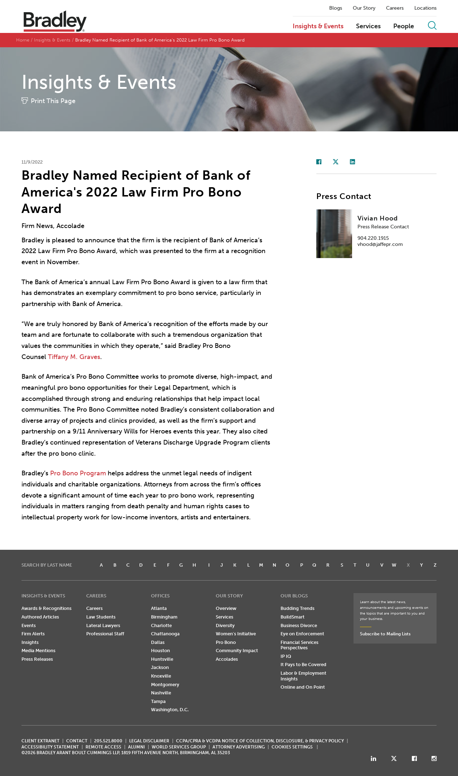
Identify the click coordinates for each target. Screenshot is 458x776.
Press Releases (37, 659)
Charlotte (161, 625)
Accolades (227, 659)
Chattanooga (165, 633)
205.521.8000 (108, 740)
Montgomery (165, 684)
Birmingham (164, 617)
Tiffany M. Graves (74, 357)
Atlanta (159, 608)
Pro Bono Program (78, 473)
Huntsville (162, 659)
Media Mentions (38, 650)
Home (22, 40)
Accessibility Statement (50, 747)
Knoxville (161, 676)
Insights (30, 642)
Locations (425, 8)
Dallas (158, 642)
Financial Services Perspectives (299, 645)
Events (28, 625)
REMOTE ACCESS (103, 747)
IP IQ (286, 656)
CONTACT (76, 740)
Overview (226, 608)
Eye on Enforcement (302, 633)
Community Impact (237, 650)
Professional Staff (105, 633)
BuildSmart (292, 617)
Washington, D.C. (170, 709)
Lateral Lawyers (103, 625)
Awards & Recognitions (46, 608)
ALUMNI (136, 747)
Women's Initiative (236, 633)
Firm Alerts (33, 633)
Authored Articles (40, 617)
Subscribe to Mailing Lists (385, 633)
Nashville (161, 692)
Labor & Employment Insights (303, 676)
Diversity (225, 625)
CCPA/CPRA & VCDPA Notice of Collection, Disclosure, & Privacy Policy (260, 740)
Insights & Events (318, 26)
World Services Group (179, 747)
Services (368, 26)
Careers (395, 8)
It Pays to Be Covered (303, 664)
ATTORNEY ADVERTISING (239, 747)
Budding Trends (298, 608)
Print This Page (53, 101)
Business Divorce (299, 625)
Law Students (101, 617)
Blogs (335, 8)
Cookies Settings (292, 747)
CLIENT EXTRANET (40, 740)
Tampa (158, 701)
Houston (160, 650)
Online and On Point (303, 687)
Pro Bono (226, 642)
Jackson (160, 667)
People (403, 26)
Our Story (364, 8)
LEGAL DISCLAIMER (149, 740)
